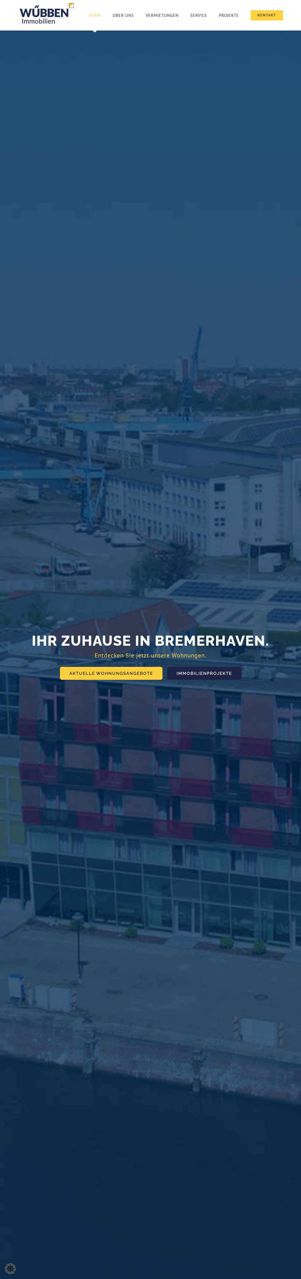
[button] (10, 1268)
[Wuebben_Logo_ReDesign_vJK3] (47, 3)
